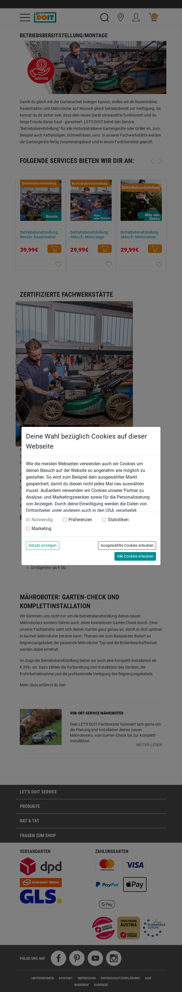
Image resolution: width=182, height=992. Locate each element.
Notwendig (42, 519)
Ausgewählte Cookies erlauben (127, 545)
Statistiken (118, 519)
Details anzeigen (42, 545)
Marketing (41, 528)
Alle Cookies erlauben (135, 556)
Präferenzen (80, 519)
